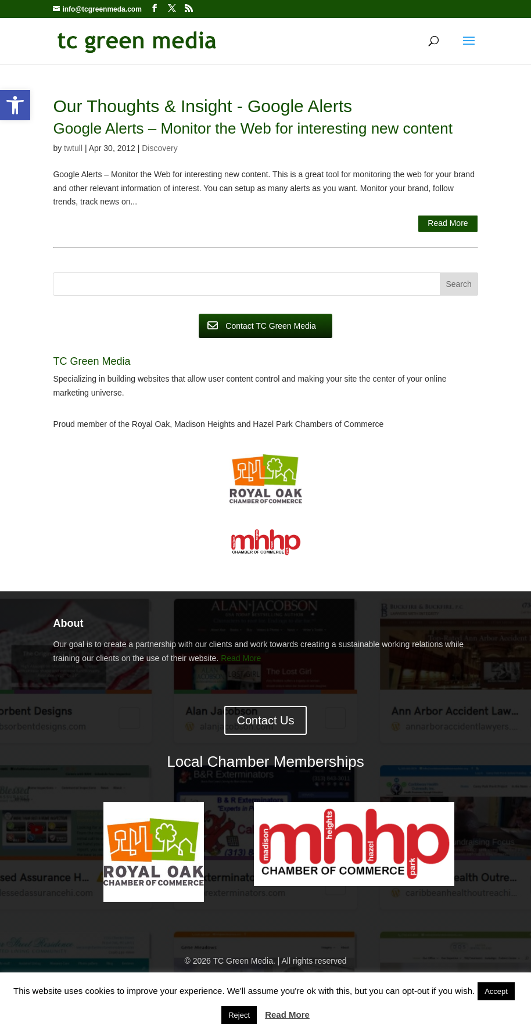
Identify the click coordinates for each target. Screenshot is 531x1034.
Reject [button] (239, 1015)
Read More (448, 223)
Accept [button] (496, 991)
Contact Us (266, 720)
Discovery (159, 148)
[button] (15, 105)
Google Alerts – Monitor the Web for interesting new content (252, 128)
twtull (73, 148)
